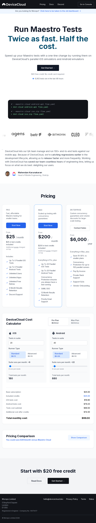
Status (91, 499)
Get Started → (48, 68)
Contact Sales (80, 228)
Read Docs (36, 481)
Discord (61, 4)
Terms (83, 499)
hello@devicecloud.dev (53, 499)
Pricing (42, 4)
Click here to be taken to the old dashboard (59, 11)
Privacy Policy (72, 499)
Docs (51, 4)
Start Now (16, 225)
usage (16, 247)
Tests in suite (14, 338)
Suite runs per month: (19, 362)
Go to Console (86, 4)
